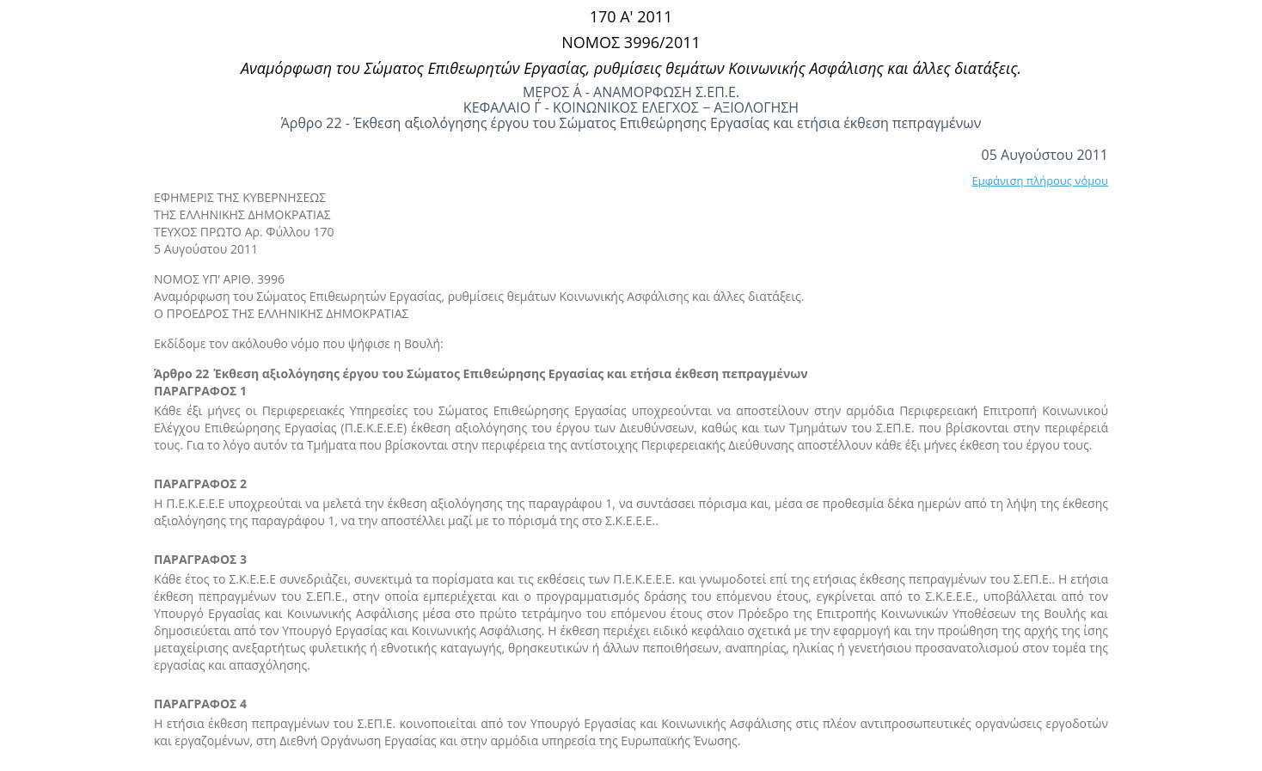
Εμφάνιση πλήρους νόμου (1039, 180)
